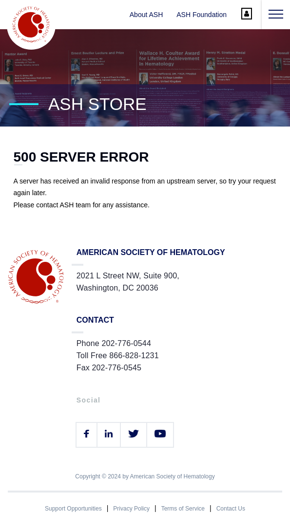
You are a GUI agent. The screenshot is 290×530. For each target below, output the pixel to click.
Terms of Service (183, 508)
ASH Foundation (201, 14)
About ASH (146, 14)
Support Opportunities (73, 508)
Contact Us (230, 508)
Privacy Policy (131, 508)
